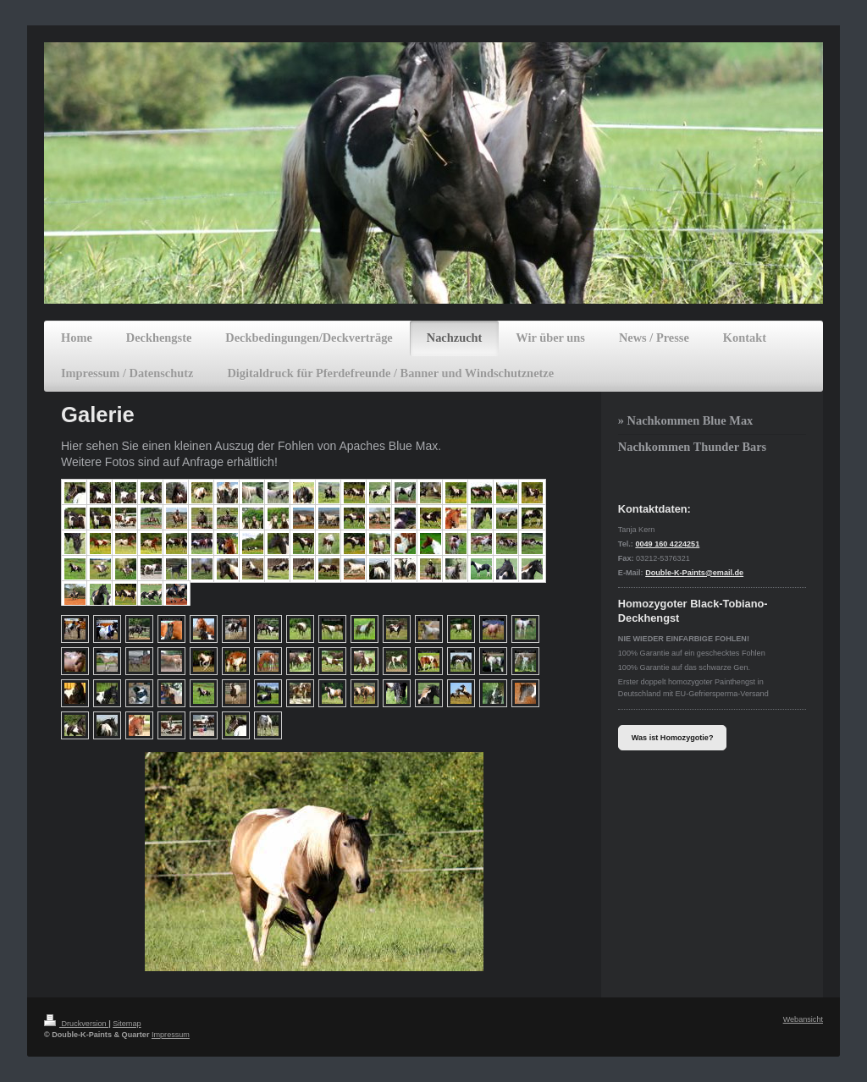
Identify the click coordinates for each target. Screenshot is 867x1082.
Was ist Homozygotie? (673, 737)
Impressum (171, 1034)
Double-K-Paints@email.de (694, 572)
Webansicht (803, 1019)
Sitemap (127, 1023)
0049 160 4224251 (667, 544)
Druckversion (76, 1023)
